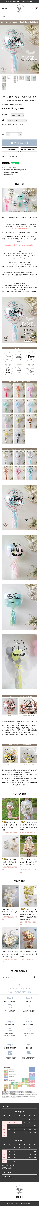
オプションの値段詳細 (9, 167)
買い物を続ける (7, 175)
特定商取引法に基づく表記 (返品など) (14, 170)
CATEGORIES (7, 1168)
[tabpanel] (19, 47)
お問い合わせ (10, 149)
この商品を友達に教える (10, 172)
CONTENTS (6, 1172)
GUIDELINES (7, 1176)
